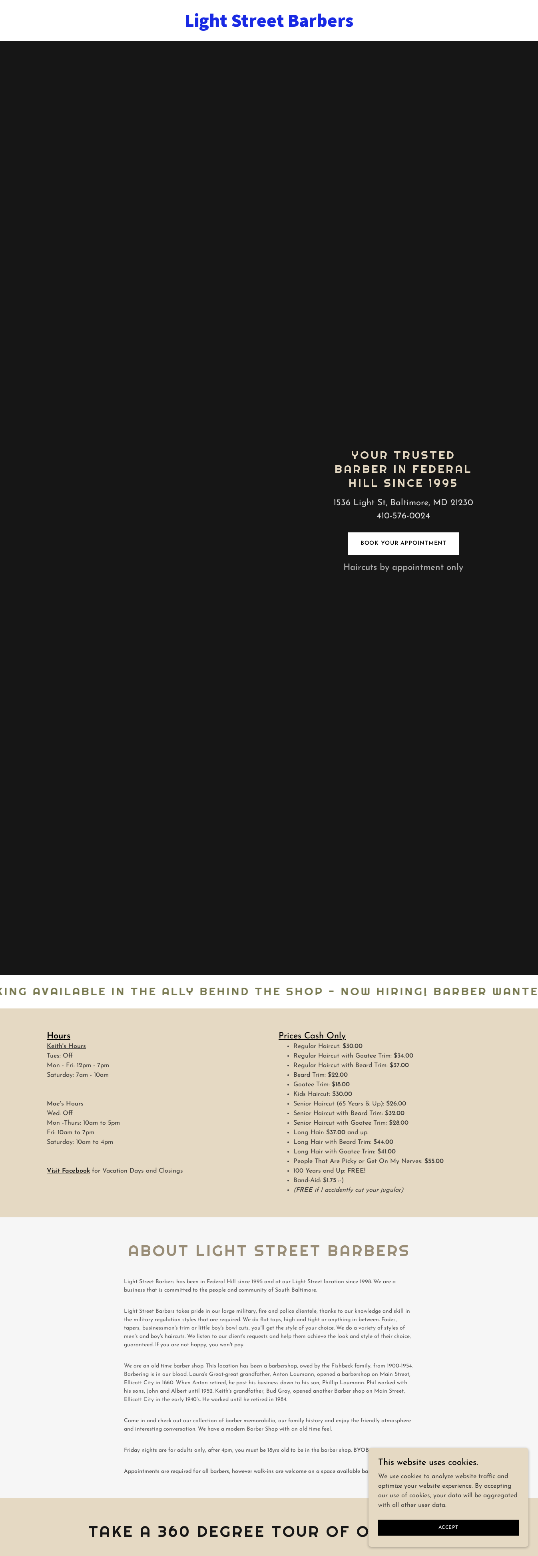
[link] (269, 25)
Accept (448, 1527)
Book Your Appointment (404, 543)
